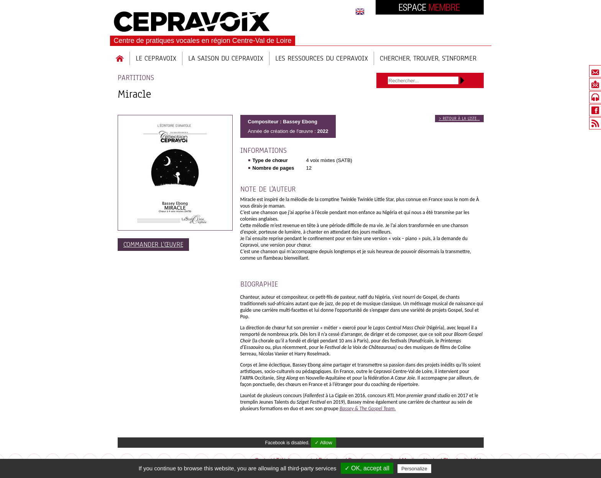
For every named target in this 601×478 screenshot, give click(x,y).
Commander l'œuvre (153, 244)
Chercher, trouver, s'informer (428, 58)
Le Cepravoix (156, 58)
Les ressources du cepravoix (321, 58)
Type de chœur (270, 160)
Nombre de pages (273, 168)
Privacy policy (451, 468)
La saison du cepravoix (225, 58)
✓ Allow (323, 442)
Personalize (414, 468)
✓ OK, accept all (367, 468)
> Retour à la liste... (459, 118)
